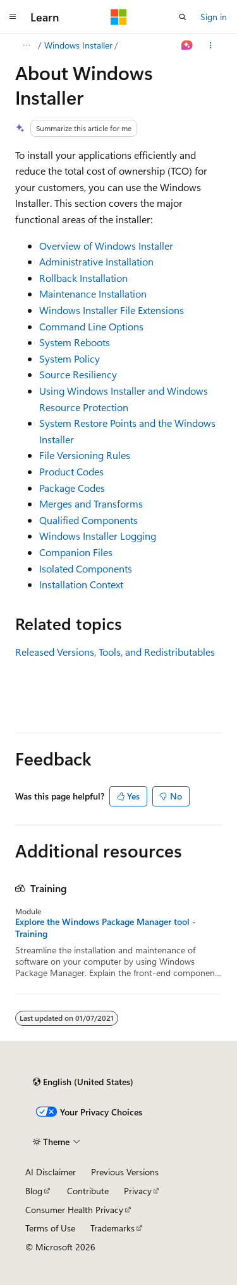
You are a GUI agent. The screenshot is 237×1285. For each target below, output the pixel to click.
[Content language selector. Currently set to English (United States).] (83, 1082)
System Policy (69, 358)
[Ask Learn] (187, 45)
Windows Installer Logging (97, 535)
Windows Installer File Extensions (111, 310)
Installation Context (81, 584)
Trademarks (112, 1228)
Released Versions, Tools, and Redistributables (115, 651)
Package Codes (72, 487)
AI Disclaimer (50, 1172)
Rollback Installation (83, 277)
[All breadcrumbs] (26, 45)
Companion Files (75, 552)
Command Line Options (91, 326)
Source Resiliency (78, 374)
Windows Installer (78, 45)
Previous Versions (125, 1172)
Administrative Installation (96, 261)
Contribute (88, 1191)
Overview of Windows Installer (106, 245)
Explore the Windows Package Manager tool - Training (105, 927)
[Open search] (182, 17)
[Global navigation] (12, 17)
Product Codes (71, 471)
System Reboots (74, 342)
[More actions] (211, 45)
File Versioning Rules (84, 455)
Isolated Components (85, 568)
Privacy (138, 1191)
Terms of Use (50, 1228)
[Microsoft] (119, 17)
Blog (33, 1191)
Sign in (213, 17)
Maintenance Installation (93, 293)
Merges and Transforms (91, 503)
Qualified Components (88, 519)
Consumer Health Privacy (74, 1210)
